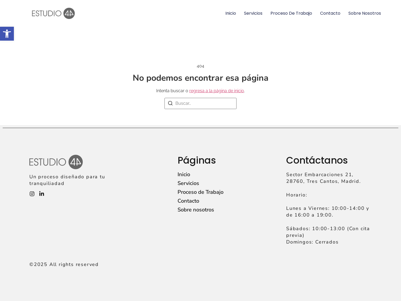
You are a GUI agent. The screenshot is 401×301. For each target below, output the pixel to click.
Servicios (253, 13)
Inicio (230, 13)
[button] (7, 34)
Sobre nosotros (364, 13)
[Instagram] (32, 193)
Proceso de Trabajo (291, 13)
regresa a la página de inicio (216, 90)
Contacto (330, 13)
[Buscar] (170, 104)
